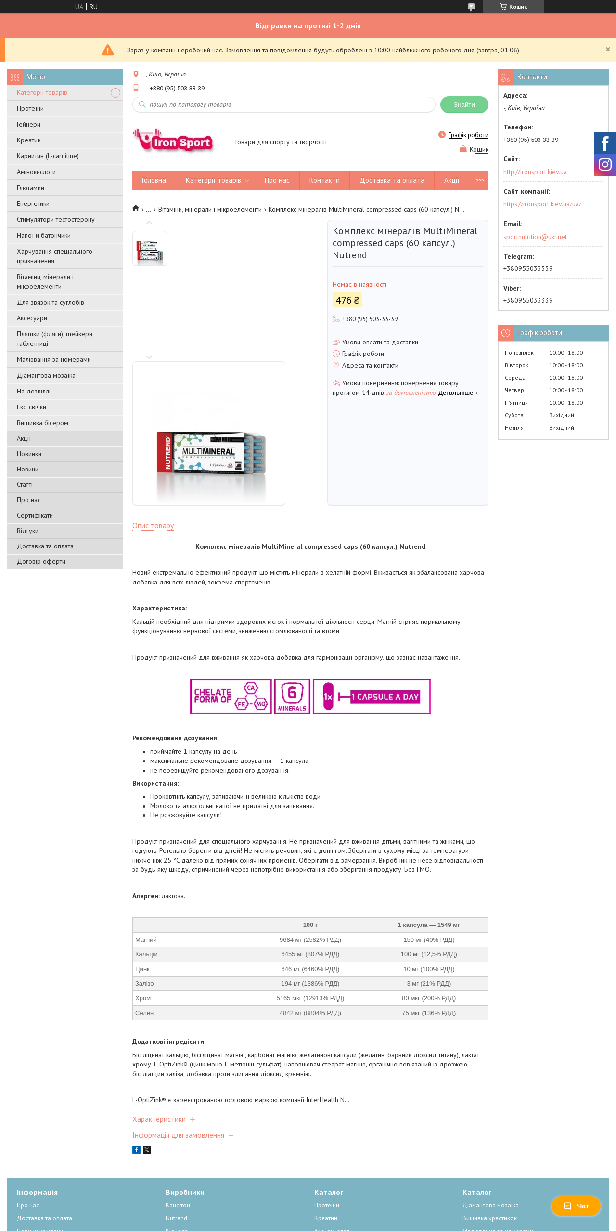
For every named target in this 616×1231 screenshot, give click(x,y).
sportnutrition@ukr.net (535, 236)
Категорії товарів (42, 92)
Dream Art (179, 1177)
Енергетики (33, 203)
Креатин (29, 140)
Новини (27, 469)
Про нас (28, 499)
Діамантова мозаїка (46, 375)
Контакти (324, 180)
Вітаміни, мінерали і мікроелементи (45, 281)
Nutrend (176, 1125)
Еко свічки (31, 407)
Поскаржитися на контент (308, 1221)
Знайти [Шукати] (464, 104)
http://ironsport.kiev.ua (535, 171)
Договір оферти (41, 561)
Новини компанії (40, 1138)
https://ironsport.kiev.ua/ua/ (542, 204)
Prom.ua (354, 1204)
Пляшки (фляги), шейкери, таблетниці (55, 339)
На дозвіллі (34, 391)
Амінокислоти (36, 171)
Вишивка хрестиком (490, 1125)
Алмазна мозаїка (189, 1164)
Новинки (29, 453)
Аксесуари (32, 318)
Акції (24, 438)
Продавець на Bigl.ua (308, 1213)
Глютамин (30, 187)
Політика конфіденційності (383, 1221)
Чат (576, 1206)
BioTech (177, 1138)
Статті (25, 484)
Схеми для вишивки (490, 1164)
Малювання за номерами (54, 359)
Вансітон (178, 1112)
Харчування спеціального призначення (54, 256)
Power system (185, 1151)
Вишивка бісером (42, 423)
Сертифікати (35, 515)
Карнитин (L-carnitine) (48, 156)
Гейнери (28, 124)
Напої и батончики (44, 235)
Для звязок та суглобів (50, 302)
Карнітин (326, 1151)
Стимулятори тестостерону (56, 219)
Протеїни (30, 108)
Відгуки (27, 530)
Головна (154, 180)
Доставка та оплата (45, 546)
